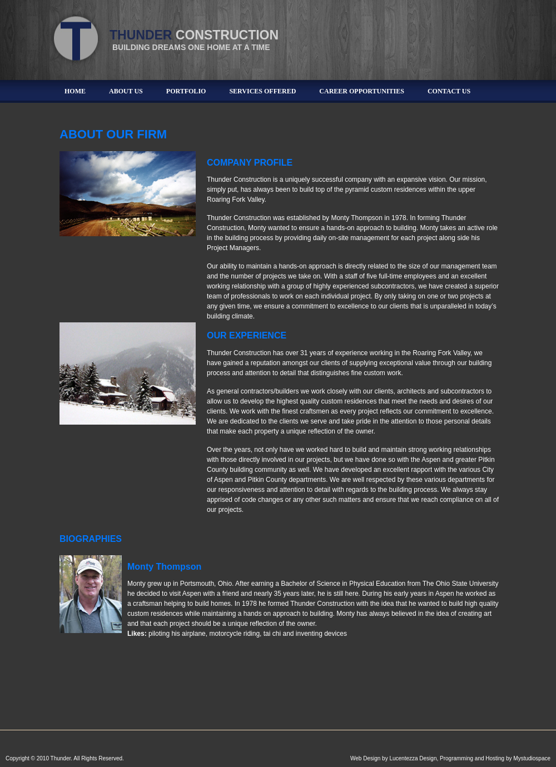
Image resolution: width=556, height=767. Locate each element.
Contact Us (449, 91)
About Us (126, 91)
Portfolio (186, 91)
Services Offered (262, 91)
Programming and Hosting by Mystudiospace (495, 758)
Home (75, 91)
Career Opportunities (361, 91)
